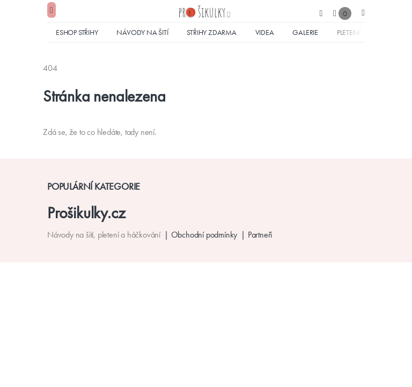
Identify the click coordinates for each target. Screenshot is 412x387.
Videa (264, 32)
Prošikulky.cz (86, 212)
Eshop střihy (77, 32)
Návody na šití (142, 32)
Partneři (260, 235)
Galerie (305, 32)
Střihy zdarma (211, 32)
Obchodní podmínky (204, 235)
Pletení (348, 32)
